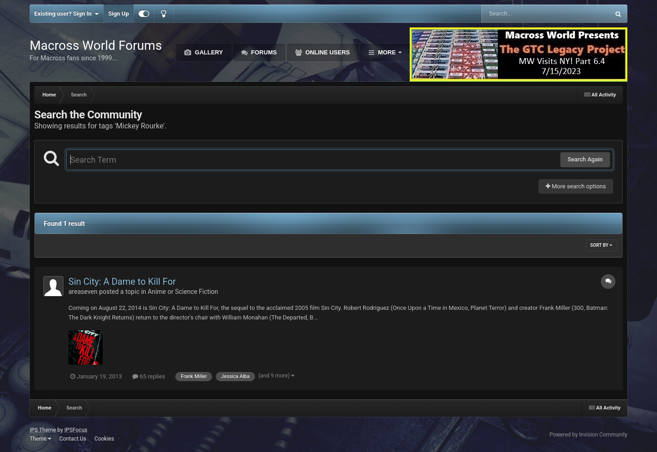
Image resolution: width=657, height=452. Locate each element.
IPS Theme (43, 430)
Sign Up (118, 13)
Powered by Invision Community (588, 434)
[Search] (522, 14)
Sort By (601, 245)
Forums (263, 52)
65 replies (148, 376)
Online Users (327, 52)
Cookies (104, 439)
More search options (576, 186)
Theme (40, 439)
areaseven (83, 291)
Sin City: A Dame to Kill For (122, 281)
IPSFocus (75, 430)
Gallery (208, 52)
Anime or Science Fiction (183, 291)
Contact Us (72, 439)
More (386, 52)
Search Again (585, 159)
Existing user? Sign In (66, 14)
